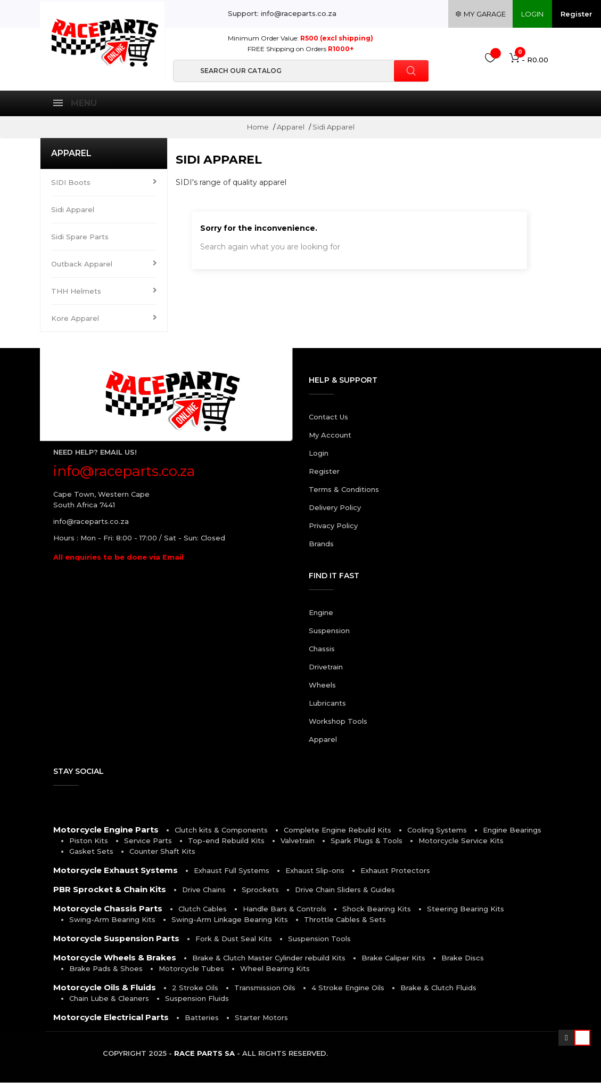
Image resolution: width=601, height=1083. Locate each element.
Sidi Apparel (72, 210)
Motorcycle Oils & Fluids (104, 988)
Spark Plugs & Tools (366, 841)
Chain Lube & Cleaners (109, 999)
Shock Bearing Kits (376, 909)
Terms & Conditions (344, 490)
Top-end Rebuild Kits (226, 841)
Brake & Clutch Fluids (438, 988)
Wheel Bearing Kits (275, 969)
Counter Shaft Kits (162, 851)
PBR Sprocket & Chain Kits (109, 890)
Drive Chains (204, 890)
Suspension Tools (319, 939)
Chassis (322, 649)
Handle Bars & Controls (284, 909)
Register (576, 14)
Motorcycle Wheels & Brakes (114, 958)
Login (318, 453)
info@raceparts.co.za (91, 522)
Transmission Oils (264, 988)
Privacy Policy (333, 526)
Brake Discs (462, 958)
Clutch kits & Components (221, 830)
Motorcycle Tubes (191, 969)
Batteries (202, 1018)
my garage (480, 14)
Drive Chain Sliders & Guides (345, 890)
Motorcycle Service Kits (461, 841)
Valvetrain (298, 841)
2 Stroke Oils (195, 988)
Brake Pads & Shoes (106, 969)
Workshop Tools (338, 721)
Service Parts (148, 841)
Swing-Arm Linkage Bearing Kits (229, 920)
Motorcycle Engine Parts (106, 830)
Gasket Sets (91, 851)
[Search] (301, 71)
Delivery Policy (335, 508)
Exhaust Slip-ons (314, 871)
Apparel (71, 154)
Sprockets (260, 890)
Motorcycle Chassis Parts (107, 909)
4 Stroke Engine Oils (347, 988)
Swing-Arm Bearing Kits (112, 920)
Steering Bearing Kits (465, 909)
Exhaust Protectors (395, 871)
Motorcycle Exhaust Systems (115, 871)
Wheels (322, 685)
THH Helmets (76, 291)
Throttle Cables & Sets (345, 920)
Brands (321, 544)
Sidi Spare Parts (80, 237)
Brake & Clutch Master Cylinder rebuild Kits (268, 958)
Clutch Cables (202, 909)
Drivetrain (326, 667)
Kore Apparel (75, 318)
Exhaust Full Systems (231, 871)
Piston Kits (88, 841)
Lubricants (327, 703)
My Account (330, 435)
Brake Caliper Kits (393, 958)
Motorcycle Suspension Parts (116, 939)
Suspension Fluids (197, 999)
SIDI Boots (70, 183)
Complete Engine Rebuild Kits (337, 830)
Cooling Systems (437, 830)
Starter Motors (261, 1018)
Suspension (329, 631)
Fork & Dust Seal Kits (233, 939)
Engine (321, 613)
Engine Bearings (512, 830)
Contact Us (328, 417)
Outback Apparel (81, 264)
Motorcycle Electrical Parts (111, 1018)
